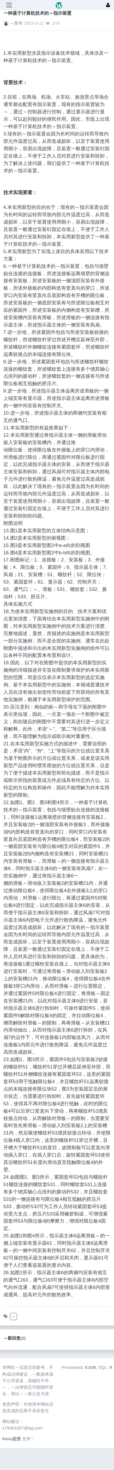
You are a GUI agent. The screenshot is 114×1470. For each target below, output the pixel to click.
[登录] (108, 5)
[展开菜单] (9, 5)
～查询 (16, 23)
